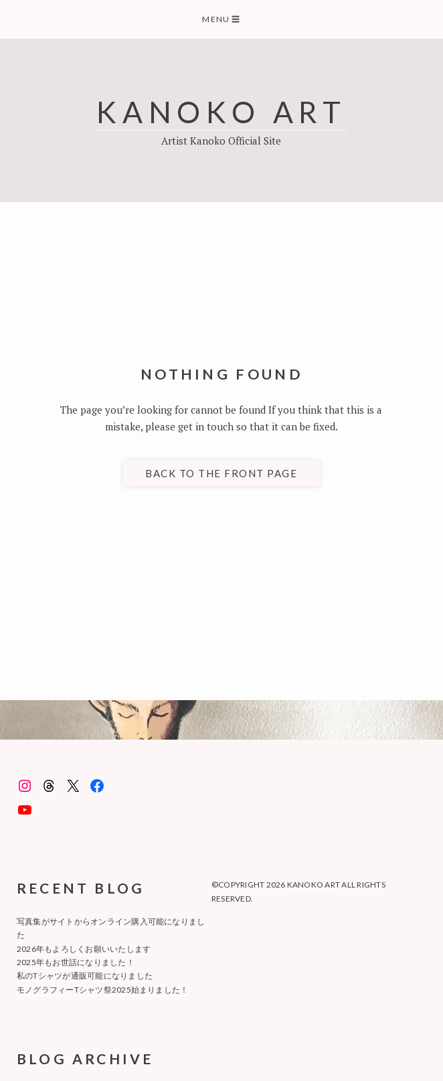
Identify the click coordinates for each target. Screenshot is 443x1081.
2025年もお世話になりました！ (76, 962)
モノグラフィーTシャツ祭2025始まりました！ (103, 990)
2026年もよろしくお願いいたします (84, 949)
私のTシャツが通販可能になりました (85, 976)
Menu (221, 19)
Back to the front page (221, 473)
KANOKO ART (221, 111)
